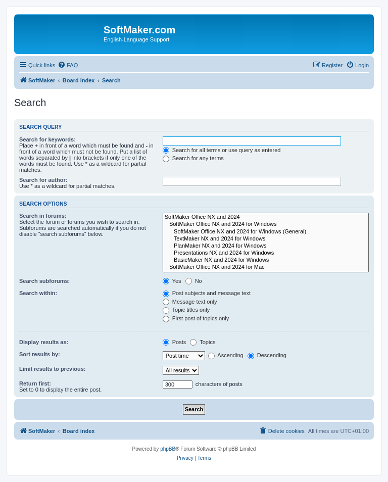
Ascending (226, 355)
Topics (202, 342)
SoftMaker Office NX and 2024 (266, 217)
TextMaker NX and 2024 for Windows (266, 239)
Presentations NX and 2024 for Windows (266, 253)
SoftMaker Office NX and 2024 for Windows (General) (266, 231)
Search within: (38, 293)
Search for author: (43, 180)
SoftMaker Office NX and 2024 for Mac (266, 267)
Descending (267, 355)
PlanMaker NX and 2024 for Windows (266, 246)
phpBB (167, 449)
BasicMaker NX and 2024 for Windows (266, 260)
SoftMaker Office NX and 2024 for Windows (266, 224)
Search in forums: (43, 216)
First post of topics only (196, 318)
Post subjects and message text (207, 293)
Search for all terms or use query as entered (222, 150)
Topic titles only (186, 310)
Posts (174, 342)
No (193, 281)
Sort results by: (39, 354)
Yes (172, 281)
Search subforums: (44, 281)
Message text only (190, 302)
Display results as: (43, 342)
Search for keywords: (47, 139)
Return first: (35, 383)
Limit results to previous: (52, 369)
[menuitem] (68, 65)
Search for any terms (193, 158)
